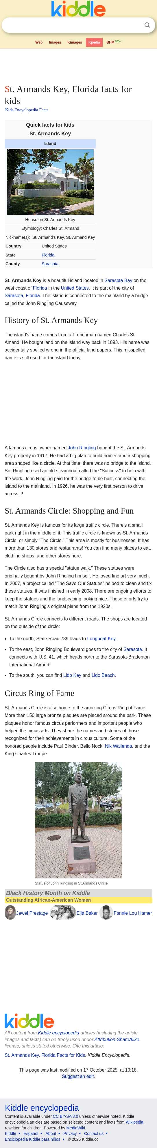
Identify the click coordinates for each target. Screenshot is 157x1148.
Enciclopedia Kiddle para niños (32, 1139)
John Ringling (82, 447)
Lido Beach (103, 675)
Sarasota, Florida (22, 295)
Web (39, 42)
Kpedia (94, 42)
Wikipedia (134, 1122)
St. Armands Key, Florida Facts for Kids (45, 1055)
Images (55, 42)
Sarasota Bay (118, 280)
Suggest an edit (78, 1076)
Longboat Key (101, 638)
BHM (114, 41)
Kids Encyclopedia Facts (26, 109)
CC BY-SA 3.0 (65, 1116)
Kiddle (10, 1133)
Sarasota (50, 263)
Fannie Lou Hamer (133, 913)
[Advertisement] (78, 65)
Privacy (70, 1133)
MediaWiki (75, 1128)
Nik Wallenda (118, 746)
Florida (48, 255)
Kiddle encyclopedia (58, 1032)
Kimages (75, 42)
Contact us (94, 1133)
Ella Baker (87, 913)
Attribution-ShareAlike (117, 1039)
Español (30, 1133)
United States (75, 288)
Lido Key (72, 675)
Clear (135, 25)
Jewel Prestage (32, 913)
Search (147, 25)
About (51, 1133)
